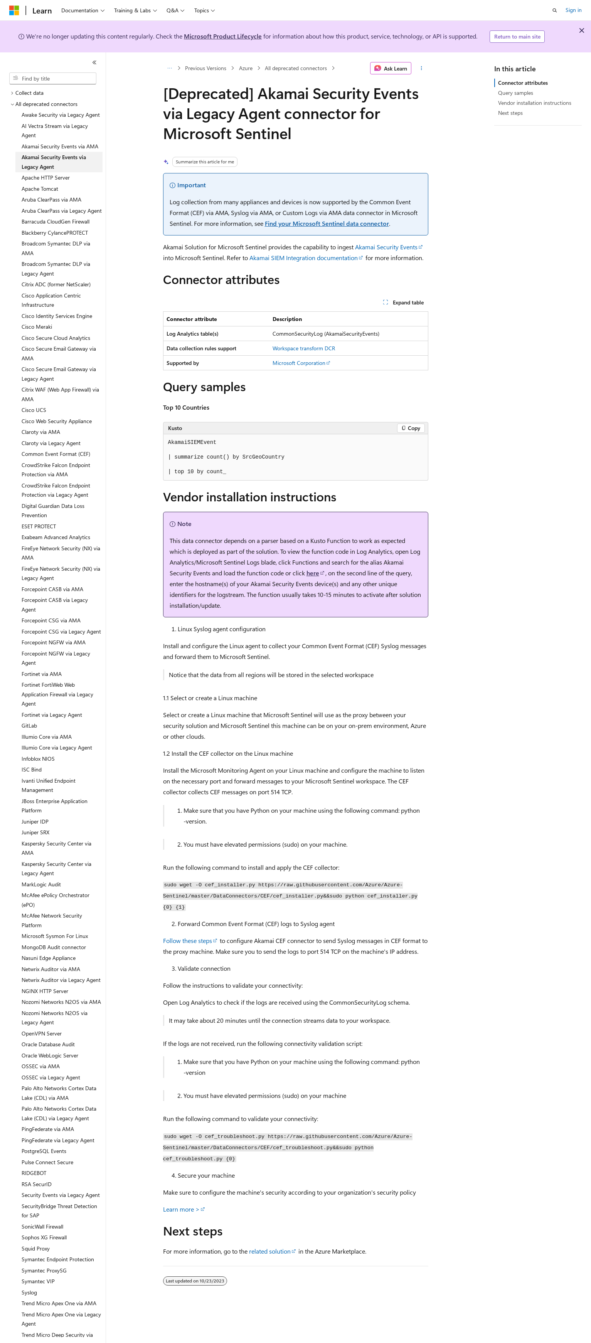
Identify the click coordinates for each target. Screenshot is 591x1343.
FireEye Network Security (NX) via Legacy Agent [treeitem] (61, 573)
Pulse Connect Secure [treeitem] (47, 1162)
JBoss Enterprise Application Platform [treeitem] (55, 805)
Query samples (515, 92)
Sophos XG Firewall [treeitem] (44, 1237)
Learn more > (181, 1209)
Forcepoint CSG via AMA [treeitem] (51, 620)
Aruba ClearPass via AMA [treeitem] (51, 199)
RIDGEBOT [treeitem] (34, 1173)
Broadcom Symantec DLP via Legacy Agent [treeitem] (56, 268)
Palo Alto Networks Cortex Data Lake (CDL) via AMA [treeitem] (59, 1092)
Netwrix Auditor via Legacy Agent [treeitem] (61, 979)
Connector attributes (523, 82)
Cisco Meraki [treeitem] (37, 326)
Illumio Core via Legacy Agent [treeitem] (57, 747)
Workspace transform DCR (304, 348)
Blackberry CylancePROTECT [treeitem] (55, 232)
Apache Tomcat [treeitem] (40, 188)
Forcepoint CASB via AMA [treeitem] (52, 589)
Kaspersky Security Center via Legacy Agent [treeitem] (56, 868)
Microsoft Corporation (299, 362)
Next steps (510, 112)
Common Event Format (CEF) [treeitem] (56, 453)
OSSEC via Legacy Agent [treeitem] (51, 1077)
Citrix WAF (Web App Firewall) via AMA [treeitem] (60, 394)
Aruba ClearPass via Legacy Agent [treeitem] (62, 210)
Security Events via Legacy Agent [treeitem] (61, 1194)
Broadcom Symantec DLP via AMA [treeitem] (56, 248)
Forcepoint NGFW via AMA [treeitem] (54, 642)
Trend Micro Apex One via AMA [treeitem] (59, 1303)
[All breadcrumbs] (170, 68)
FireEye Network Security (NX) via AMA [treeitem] (61, 553)
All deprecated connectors (296, 68)
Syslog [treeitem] (29, 1292)
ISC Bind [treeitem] (32, 769)
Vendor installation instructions (534, 102)
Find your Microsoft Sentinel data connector (327, 223)
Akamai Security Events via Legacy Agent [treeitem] (54, 161)
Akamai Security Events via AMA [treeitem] (60, 146)
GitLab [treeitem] (29, 725)
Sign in (574, 9)
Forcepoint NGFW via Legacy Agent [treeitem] (56, 658)
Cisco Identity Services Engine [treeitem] (57, 315)
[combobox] (52, 78)
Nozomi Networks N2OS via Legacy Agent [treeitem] (55, 1017)
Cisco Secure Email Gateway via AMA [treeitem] (59, 353)
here (312, 573)
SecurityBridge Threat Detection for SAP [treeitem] (59, 1210)
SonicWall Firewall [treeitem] (42, 1226)
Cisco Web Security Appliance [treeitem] (57, 421)
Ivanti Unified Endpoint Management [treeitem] (49, 785)
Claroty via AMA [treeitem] (41, 431)
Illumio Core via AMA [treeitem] (47, 736)
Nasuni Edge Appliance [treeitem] (49, 957)
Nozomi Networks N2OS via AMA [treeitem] (61, 1001)
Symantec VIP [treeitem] (38, 1281)
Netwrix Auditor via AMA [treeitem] (51, 969)
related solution (270, 1251)
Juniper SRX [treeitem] (35, 832)
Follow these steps (187, 940)
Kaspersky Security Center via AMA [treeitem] (56, 848)
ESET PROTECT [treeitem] (39, 526)
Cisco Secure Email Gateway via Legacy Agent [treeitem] (59, 373)
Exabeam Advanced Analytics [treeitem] (56, 537)
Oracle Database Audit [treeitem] (48, 1044)
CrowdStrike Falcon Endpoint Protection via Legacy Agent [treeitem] (56, 490)
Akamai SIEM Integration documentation (303, 258)
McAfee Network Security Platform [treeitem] (52, 920)
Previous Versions (205, 68)
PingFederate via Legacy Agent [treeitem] (58, 1140)
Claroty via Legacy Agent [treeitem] (51, 443)
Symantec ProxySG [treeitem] (44, 1270)
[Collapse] (94, 62)
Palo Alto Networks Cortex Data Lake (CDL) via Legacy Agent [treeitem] (59, 1113)
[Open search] (554, 10)
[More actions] (421, 68)
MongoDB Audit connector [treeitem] (54, 947)
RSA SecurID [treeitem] (37, 1184)
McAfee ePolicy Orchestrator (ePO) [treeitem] (55, 899)
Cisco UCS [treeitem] (34, 409)
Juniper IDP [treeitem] (35, 821)
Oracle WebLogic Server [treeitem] (50, 1055)
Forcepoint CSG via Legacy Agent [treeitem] (61, 631)
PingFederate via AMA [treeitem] (48, 1129)
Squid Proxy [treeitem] (36, 1248)
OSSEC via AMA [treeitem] (41, 1066)
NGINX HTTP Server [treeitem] (45, 991)
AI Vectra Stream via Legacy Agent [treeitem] (55, 130)
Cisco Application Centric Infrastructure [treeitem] (51, 300)
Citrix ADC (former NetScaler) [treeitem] (56, 284)
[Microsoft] (14, 10)
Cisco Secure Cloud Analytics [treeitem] (56, 337)
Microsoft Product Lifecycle (223, 36)
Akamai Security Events (386, 247)
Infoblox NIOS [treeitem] (38, 758)
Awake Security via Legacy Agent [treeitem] (61, 114)
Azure (246, 68)
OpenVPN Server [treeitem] (42, 1033)
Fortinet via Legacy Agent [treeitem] (52, 714)
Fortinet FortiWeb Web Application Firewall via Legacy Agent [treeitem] (57, 694)
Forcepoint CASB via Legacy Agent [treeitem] (55, 604)
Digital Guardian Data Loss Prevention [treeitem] (53, 510)
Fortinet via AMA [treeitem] (42, 673)
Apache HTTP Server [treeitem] (46, 177)
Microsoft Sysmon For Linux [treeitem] (55, 936)
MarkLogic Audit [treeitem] (41, 884)
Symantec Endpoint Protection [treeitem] (58, 1259)
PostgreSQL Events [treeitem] (44, 1151)
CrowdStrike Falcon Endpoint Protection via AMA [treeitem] (56, 469)
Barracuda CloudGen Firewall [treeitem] (55, 221)
